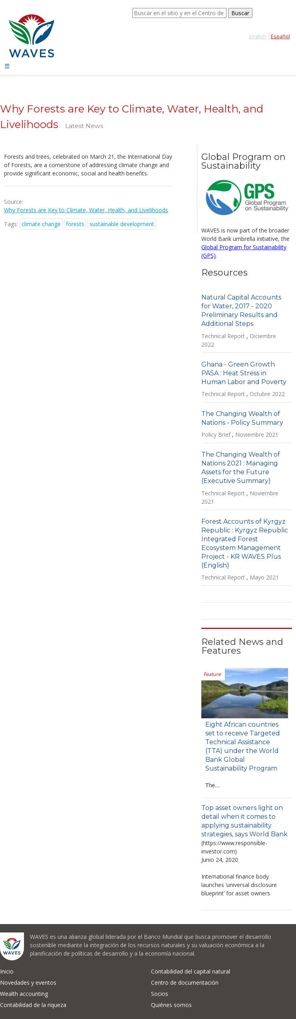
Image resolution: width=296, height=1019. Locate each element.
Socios (159, 993)
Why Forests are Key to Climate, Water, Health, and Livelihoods (86, 210)
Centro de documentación (185, 982)
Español (280, 36)
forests (75, 224)
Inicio (7, 971)
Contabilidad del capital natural (190, 971)
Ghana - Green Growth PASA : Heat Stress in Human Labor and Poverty (243, 373)
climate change (41, 224)
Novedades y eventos (28, 982)
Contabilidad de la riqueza (33, 1005)
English (257, 36)
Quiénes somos (171, 1005)
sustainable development (121, 224)
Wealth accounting (24, 993)
